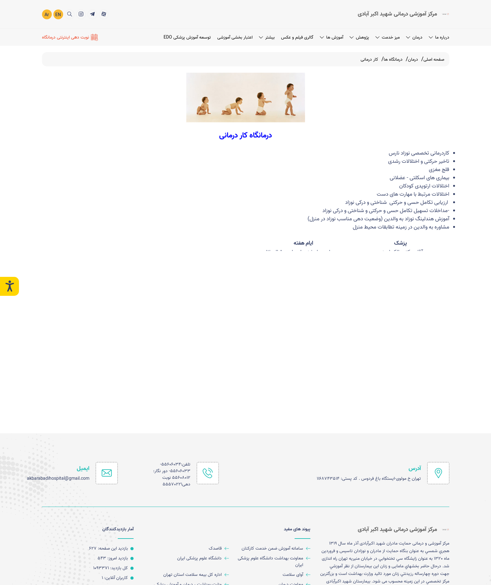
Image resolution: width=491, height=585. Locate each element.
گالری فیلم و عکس (297, 37)
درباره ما (439, 37)
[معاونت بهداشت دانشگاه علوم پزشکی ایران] (272, 561)
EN (58, 14)
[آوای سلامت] (272, 574)
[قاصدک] (191, 548)
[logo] (403, 14)
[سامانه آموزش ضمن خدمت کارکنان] (272, 548)
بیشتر (267, 37)
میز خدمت (387, 37)
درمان (414, 37)
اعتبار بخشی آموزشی (235, 37)
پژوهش (359, 37)
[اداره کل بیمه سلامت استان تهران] (191, 574)
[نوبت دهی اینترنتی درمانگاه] (70, 37)
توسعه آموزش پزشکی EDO (187, 37)
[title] (104, 14)
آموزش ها (331, 37)
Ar (47, 14)
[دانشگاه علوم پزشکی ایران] (191, 558)
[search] (70, 14)
